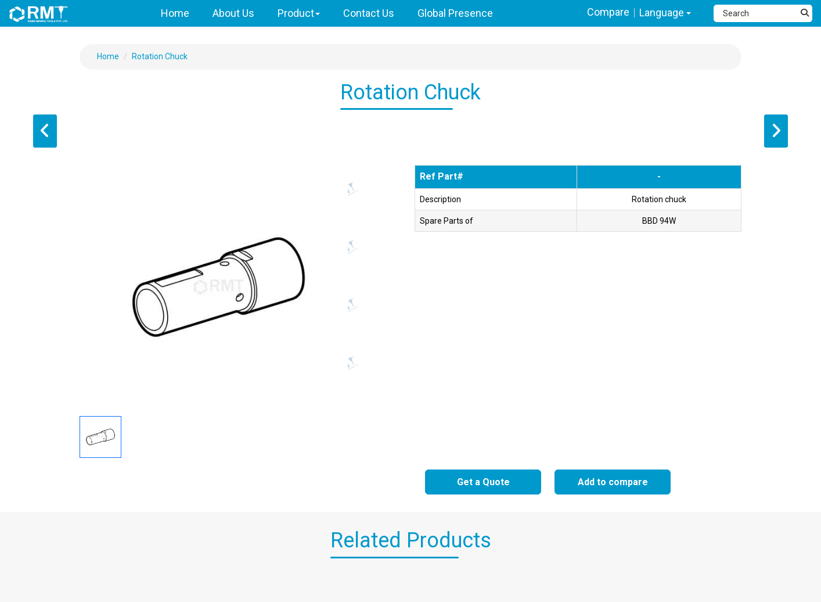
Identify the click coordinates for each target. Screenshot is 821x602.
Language (665, 12)
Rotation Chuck (160, 56)
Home (108, 56)
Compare (608, 12)
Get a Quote (483, 482)
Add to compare (613, 482)
